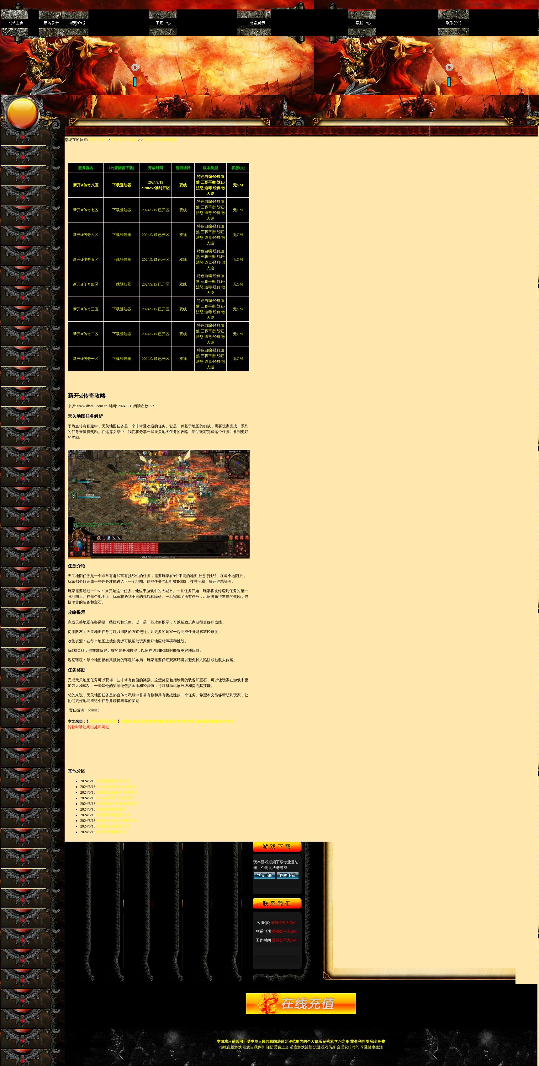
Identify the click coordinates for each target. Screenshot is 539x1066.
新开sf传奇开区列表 (160, 139)
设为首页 (497, 5)
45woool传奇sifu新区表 (115, 798)
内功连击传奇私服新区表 (117, 803)
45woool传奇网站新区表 (116, 787)
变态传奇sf (98, 139)
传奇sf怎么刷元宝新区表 (116, 820)
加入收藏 (475, 5)
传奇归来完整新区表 (113, 826)
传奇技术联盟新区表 (113, 815)
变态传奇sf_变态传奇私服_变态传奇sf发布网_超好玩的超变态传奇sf (177, 721)
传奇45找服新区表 (111, 832)
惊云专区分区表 (124, 139)
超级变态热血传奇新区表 (117, 792)
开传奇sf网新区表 (110, 809)
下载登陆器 (121, 210)
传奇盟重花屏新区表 (113, 781)
